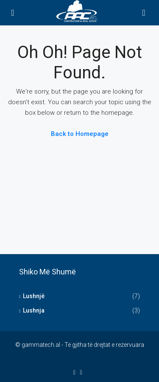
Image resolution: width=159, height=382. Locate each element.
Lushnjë (34, 296)
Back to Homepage (80, 134)
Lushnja (34, 310)
